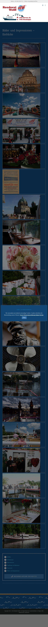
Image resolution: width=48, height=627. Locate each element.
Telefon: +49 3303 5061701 (17, 1)
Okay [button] (24, 317)
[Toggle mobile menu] (45, 5)
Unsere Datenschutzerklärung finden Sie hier (31, 315)
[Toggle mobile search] (42, 5)
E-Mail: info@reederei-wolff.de (30, 1)
